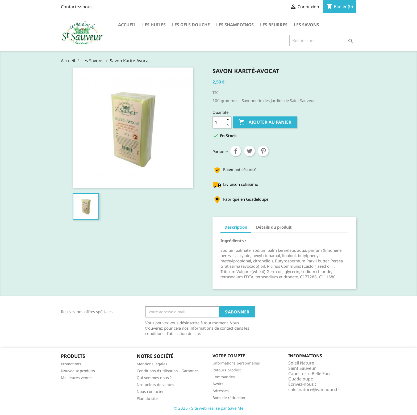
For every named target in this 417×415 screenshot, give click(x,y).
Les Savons (306, 25)
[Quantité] (218, 122)
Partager (235, 151)
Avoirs (217, 383)
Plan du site (147, 398)
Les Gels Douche (191, 25)
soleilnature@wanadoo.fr (313, 389)
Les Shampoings (235, 25)
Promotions (71, 363)
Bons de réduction (228, 397)
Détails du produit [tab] (274, 227)
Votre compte (228, 356)
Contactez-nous (77, 7)
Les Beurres (273, 25)
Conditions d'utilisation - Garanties (168, 370)
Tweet (249, 151)
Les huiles (154, 25)
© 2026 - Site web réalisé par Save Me (208, 408)
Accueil (127, 25)
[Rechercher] (322, 40)
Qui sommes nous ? (154, 377)
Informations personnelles (236, 363)
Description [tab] (235, 227)
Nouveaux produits (78, 370)
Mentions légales (152, 363)
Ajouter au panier (265, 122)
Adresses (220, 390)
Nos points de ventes (155, 384)
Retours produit (226, 369)
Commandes (223, 376)
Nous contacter (150, 391)
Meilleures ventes (77, 377)
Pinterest (263, 151)
